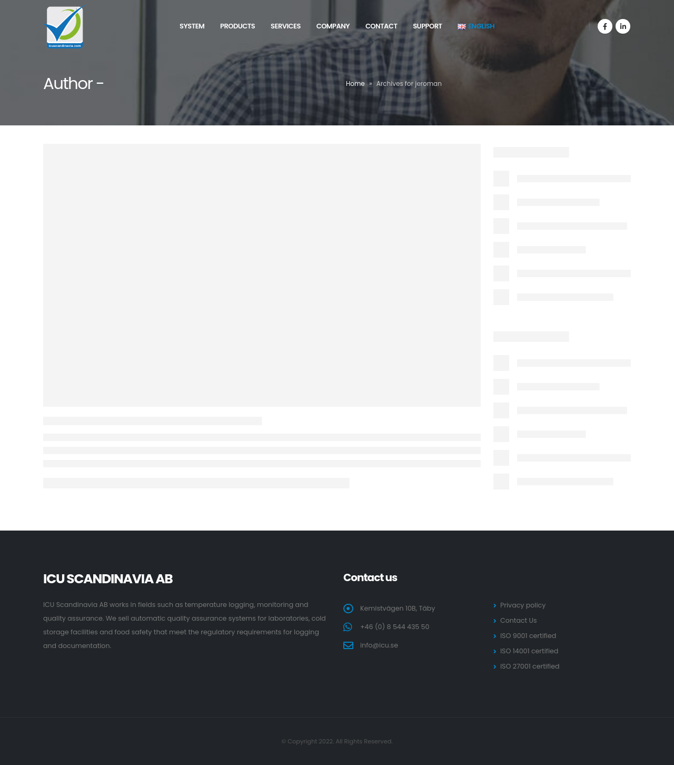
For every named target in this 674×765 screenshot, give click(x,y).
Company (333, 26)
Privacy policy (523, 605)
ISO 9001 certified (528, 635)
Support (427, 26)
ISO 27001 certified (529, 666)
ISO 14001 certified (529, 650)
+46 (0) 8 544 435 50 (394, 626)
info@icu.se (379, 645)
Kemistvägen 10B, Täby (397, 608)
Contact (381, 26)
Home (355, 83)
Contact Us (518, 620)
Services (286, 26)
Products (237, 26)
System (192, 26)
